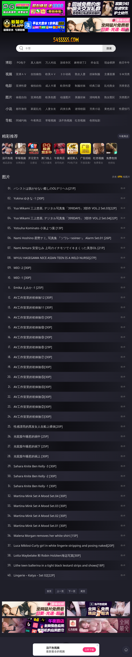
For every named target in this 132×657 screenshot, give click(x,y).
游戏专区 (65, 62)
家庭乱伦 (36, 109)
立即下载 (89, 649)
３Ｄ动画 (65, 74)
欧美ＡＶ (50, 74)
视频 (8, 74)
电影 (8, 85)
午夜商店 (36, 120)
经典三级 (94, 85)
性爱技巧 (124, 109)
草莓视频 (50, 120)
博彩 (8, 62)
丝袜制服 (94, 74)
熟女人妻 (80, 74)
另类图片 (124, 97)
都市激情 (21, 109)
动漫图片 (65, 97)
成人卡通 (50, 85)
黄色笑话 (109, 109)
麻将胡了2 (80, 62)
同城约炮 (21, 120)
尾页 (83, 591)
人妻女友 (50, 109)
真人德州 (36, 62)
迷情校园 (80, 109)
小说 (8, 108)
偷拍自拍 (36, 85)
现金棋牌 (109, 62)
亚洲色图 (36, 97)
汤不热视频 (65, 120)
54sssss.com (66, 40)
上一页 (60, 591)
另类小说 (94, 109)
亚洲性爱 (21, 85)
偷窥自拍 (21, 97)
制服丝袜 (80, 85)
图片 (8, 97)
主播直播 (109, 74)
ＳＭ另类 (124, 74)
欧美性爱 (65, 85)
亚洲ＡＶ (21, 74)
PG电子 (21, 62)
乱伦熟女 (109, 85)
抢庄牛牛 (124, 62)
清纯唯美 (94, 97)
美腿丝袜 (80, 97)
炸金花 (95, 62)
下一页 (71, 591)
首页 (49, 591)
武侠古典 (65, 109)
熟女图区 (109, 97)
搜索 (109, 48)
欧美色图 (50, 97)
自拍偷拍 (36, 74)
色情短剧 (94, 120)
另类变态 (124, 85)
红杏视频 (80, 120)
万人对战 (50, 62)
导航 (8, 120)
